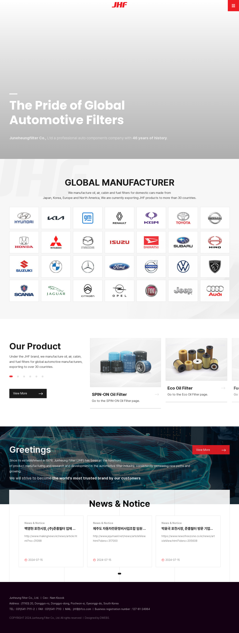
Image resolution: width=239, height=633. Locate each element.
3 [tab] (24, 385)
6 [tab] (43, 385)
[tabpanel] (125, 381)
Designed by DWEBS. (97, 617)
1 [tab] (11, 385)
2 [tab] (18, 385)
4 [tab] (30, 385)
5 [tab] (36, 385)
